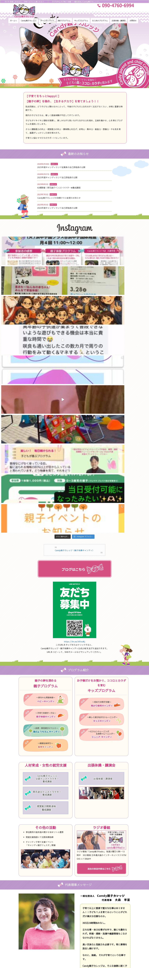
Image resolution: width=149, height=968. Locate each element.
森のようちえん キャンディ (65, 931)
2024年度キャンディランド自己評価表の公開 (57, 207)
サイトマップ (105, 941)
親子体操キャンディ (62, 926)
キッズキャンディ (107, 905)
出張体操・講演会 (107, 920)
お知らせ (54, 164)
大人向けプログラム (108, 915)
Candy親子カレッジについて (65, 910)
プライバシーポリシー (108, 936)
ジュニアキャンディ (108, 910)
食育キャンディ (60, 936)
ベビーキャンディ (61, 920)
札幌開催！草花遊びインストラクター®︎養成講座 (59, 187)
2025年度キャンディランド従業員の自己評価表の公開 (61, 167)
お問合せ (103, 931)
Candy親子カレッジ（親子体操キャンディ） (74, 312)
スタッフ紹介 (59, 915)
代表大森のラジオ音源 (108, 926)
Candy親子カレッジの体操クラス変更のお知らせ (59, 197)
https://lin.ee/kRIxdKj (74, 403)
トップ (57, 905)
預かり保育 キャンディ (63, 941)
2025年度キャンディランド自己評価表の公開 (57, 177)
